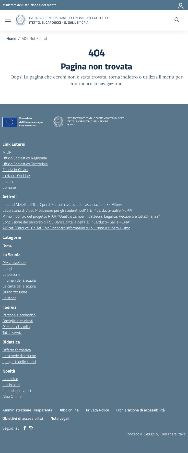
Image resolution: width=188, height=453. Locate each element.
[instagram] (31, 428)
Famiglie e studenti (17, 321)
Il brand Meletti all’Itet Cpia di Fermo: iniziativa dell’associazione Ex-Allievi (62, 204)
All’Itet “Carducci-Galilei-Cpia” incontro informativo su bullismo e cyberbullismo (66, 228)
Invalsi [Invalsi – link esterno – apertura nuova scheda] (7, 181)
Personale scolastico (18, 315)
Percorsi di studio (16, 327)
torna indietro (123, 77)
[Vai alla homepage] (20, 20)
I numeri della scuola (19, 280)
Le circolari (11, 384)
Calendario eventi (16, 390)
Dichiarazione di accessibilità (140, 410)
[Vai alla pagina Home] (11, 38)
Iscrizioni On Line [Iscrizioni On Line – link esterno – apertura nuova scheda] (16, 175)
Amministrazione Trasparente (27, 410)
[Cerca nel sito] (177, 20)
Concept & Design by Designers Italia (156, 434)
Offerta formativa (16, 350)
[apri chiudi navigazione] (8, 20)
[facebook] (25, 428)
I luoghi (8, 268)
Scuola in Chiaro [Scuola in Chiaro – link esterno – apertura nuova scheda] (15, 170)
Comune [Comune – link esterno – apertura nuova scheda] (9, 187)
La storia (9, 298)
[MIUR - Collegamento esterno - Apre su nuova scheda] (29, 4)
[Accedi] (181, 5)
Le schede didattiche (19, 356)
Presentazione (14, 262)
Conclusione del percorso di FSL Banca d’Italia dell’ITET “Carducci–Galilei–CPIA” (66, 222)
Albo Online (12, 396)
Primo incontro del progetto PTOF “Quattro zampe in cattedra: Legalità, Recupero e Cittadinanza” (81, 216)
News (7, 245)
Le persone (11, 274)
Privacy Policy (97, 410)
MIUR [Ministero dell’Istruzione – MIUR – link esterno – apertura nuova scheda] (7, 152)
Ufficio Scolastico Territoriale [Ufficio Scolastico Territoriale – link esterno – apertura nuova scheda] (25, 164)
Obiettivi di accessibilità (22, 418)
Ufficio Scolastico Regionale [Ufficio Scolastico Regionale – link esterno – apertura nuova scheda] (24, 158)
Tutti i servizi (12, 332)
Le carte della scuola (19, 286)
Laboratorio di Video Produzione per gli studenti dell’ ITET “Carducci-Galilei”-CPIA (67, 210)
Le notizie (10, 379)
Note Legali (59, 418)
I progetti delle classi (19, 362)
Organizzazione (14, 292)
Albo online (69, 410)
